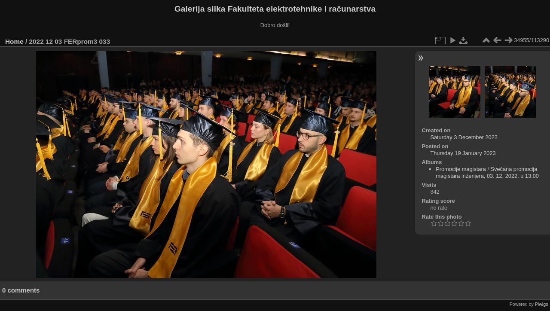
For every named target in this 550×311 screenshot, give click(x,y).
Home (14, 41)
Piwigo (541, 304)
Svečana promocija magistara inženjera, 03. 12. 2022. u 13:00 (487, 172)
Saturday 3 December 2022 (464, 137)
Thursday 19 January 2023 (462, 153)
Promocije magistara (461, 169)
